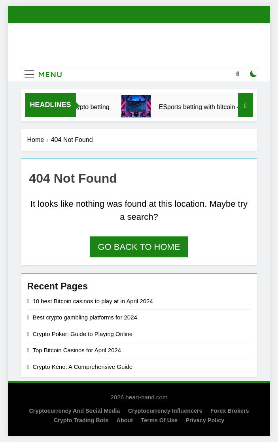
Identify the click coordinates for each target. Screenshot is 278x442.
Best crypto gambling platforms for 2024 (85, 317)
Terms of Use (159, 420)
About (125, 420)
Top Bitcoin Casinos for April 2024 (77, 350)
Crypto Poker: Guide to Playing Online (83, 334)
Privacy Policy (205, 420)
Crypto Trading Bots (81, 420)
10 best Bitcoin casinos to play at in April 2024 (93, 301)
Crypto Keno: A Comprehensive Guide (83, 366)
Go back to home (139, 247)
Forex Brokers (229, 411)
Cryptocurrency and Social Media (74, 411)
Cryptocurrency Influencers (165, 411)
